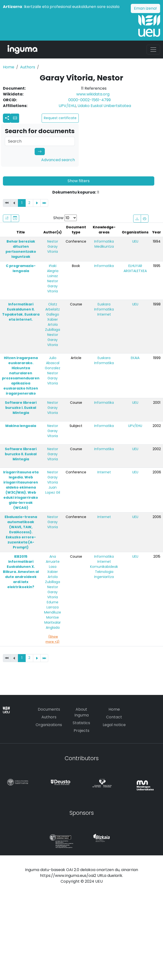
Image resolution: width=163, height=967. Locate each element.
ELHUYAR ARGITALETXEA (135, 268)
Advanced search (58, 160)
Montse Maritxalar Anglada (52, 622)
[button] (15, 118)
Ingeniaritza (104, 576)
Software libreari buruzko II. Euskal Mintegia (21, 454)
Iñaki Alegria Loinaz (52, 270)
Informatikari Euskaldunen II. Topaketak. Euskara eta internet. (20, 312)
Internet (104, 314)
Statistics (81, 723)
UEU (135, 241)
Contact (114, 717)
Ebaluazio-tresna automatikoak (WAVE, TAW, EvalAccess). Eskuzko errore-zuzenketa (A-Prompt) (21, 532)
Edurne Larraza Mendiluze (52, 607)
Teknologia (104, 571)
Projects (81, 730)
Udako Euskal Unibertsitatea (104, 105)
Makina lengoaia (20, 425)
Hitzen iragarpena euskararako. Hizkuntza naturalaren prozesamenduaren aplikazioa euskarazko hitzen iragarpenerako (20, 375)
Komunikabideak (104, 566)
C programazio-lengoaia (21, 268)
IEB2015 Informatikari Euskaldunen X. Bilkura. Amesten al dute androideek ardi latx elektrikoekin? (21, 571)
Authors (27, 67)
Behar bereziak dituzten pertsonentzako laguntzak (21, 249)
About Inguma (81, 712)
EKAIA (135, 357)
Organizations (49, 725)
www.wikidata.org (92, 94)
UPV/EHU (67, 105)
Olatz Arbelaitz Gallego (52, 309)
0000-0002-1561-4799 (89, 100)
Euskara (104, 304)
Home (8, 67)
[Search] (40, 141)
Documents (49, 709)
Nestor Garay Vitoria (52, 246)
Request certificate (60, 117)
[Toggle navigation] (153, 49)
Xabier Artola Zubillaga (52, 324)
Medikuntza (104, 246)
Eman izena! (145, 8)
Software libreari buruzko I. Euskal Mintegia (21, 407)
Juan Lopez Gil (52, 490)
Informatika (104, 241)
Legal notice (114, 725)
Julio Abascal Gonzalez (52, 362)
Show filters (79, 181)
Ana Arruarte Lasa (53, 561)
